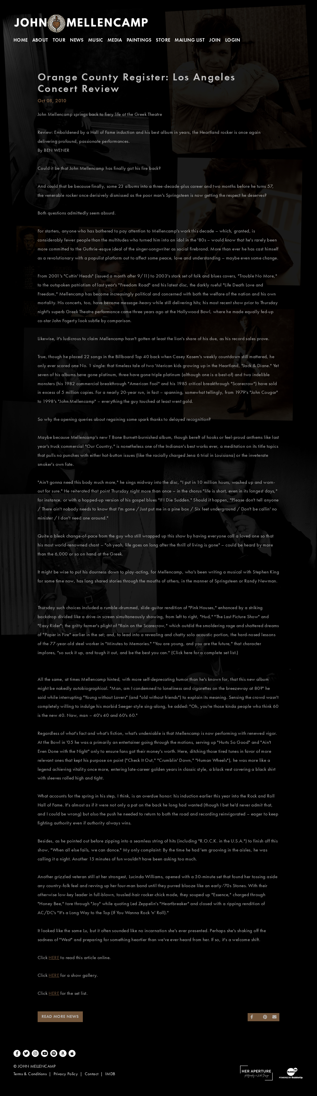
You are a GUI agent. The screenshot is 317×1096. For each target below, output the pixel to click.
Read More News (60, 1016)
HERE (54, 958)
